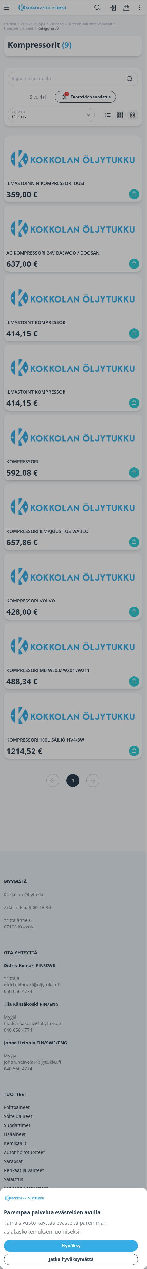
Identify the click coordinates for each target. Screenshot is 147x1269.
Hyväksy (71, 1246)
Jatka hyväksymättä (71, 1259)
